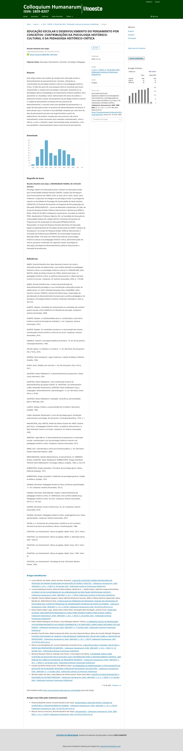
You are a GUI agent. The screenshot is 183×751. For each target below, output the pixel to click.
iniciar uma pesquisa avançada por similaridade (61, 690)
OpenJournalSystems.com (110, 746)
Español (131, 35)
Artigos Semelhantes (36, 575)
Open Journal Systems (136, 48)
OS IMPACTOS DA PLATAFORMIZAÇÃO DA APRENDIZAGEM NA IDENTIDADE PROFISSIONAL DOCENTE (71, 592)
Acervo (36, 24)
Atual (25, 16)
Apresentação (81, 711)
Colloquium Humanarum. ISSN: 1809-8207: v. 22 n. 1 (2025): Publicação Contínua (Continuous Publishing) (73, 595)
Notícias (45, 16)
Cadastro (149, 2)
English (131, 31)
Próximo (115, 685)
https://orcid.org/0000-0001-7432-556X (43, 54)
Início (29, 24)
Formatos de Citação (100, 119)
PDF (96, 48)
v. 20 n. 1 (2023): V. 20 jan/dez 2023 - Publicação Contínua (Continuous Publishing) (70, 24)
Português (132, 38)
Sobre (69, 16)
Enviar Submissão (136, 58)
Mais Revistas (57, 16)
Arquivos (34, 16)
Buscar (154, 16)
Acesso (157, 2)
